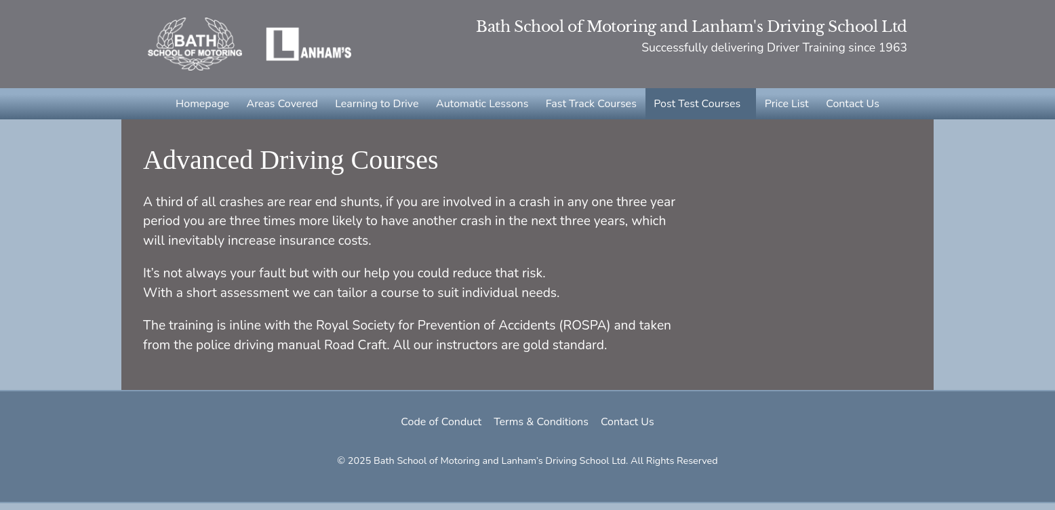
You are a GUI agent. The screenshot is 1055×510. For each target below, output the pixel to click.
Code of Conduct (437, 428)
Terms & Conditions (541, 428)
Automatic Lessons (483, 107)
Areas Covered (284, 107)
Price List (784, 107)
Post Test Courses (695, 107)
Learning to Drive (378, 107)
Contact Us (849, 107)
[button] (699, 107)
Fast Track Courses (590, 107)
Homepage (206, 107)
